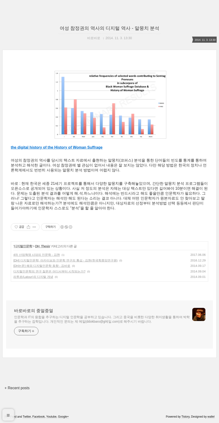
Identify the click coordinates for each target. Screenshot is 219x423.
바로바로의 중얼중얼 (33, 310)
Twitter (27, 416)
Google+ (63, 416)
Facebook (38, 416)
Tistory (185, 416)
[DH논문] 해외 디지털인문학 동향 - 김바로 (41, 266)
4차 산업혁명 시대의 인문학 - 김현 (36, 255)
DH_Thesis (42, 246)
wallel (211, 416)
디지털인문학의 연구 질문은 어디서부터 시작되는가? (49, 271)
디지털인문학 (23, 246)
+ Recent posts (17, 388)
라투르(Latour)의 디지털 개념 (33, 277)
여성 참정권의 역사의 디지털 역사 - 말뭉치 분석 (110, 28)
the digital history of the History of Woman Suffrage (57, 147)
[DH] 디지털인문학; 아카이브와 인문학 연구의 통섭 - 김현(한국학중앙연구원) (65, 260)
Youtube (51, 416)
